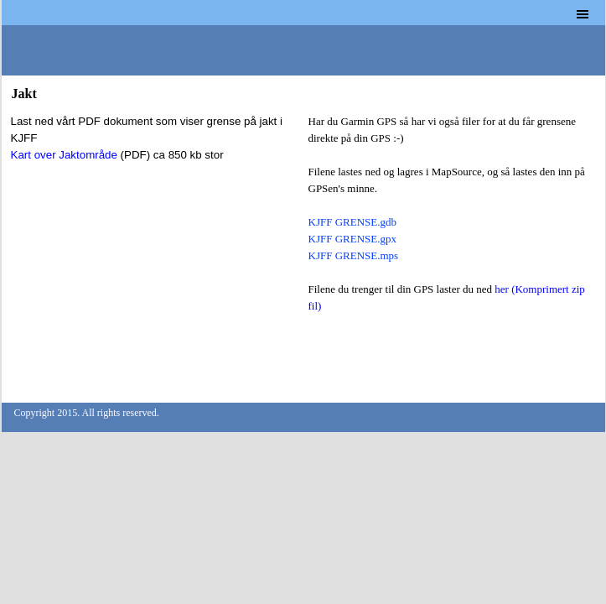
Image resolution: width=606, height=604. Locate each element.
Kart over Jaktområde (64, 154)
